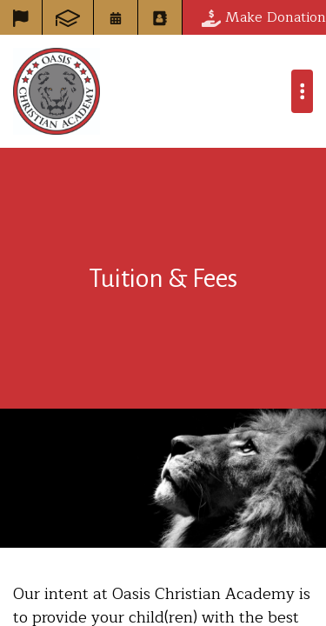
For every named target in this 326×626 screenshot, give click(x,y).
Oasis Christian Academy (56, 91)
